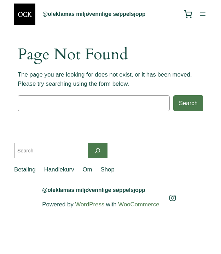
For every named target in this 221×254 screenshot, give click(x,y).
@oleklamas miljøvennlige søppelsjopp (94, 14)
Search (188, 103)
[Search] (97, 150)
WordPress (89, 204)
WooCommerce (138, 204)
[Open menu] (202, 14)
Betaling (25, 169)
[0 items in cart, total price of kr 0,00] (188, 14)
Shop (108, 169)
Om (87, 169)
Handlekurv (59, 169)
